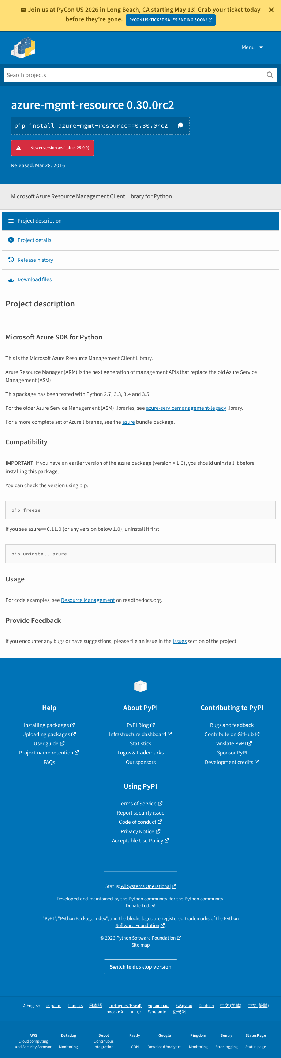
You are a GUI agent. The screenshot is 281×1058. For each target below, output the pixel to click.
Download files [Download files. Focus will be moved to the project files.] (29, 279)
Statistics (140, 743)
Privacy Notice (137, 831)
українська (158, 1006)
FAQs (49, 762)
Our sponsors (141, 762)
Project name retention (46, 753)
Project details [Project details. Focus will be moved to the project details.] (29, 240)
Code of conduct (137, 822)
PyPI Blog (138, 725)
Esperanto (156, 1012)
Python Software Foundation (146, 937)
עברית (135, 1012)
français (75, 1006)
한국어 (179, 1012)
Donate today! (141, 905)
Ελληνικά (184, 1006)
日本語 (95, 1006)
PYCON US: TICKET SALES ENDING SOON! (168, 20)
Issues (180, 641)
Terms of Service (138, 804)
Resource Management (88, 600)
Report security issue (141, 813)
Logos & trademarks (140, 753)
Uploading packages (46, 734)
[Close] (271, 10)
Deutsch (206, 1006)
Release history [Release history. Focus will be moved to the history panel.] (30, 260)
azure (128, 422)
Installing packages (46, 725)
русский (114, 1012)
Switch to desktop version (141, 967)
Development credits (229, 762)
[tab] (140, 221)
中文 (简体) (230, 1006)
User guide (46, 743)
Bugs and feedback (232, 725)
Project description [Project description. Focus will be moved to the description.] (34, 221)
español (53, 1006)
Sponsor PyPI (232, 753)
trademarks (197, 918)
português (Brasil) (125, 1006)
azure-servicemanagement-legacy (186, 408)
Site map (140, 944)
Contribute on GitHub (229, 734)
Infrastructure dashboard (137, 734)
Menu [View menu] (253, 47)
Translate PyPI (229, 743)
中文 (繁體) (258, 1006)
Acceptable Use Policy (137, 841)
